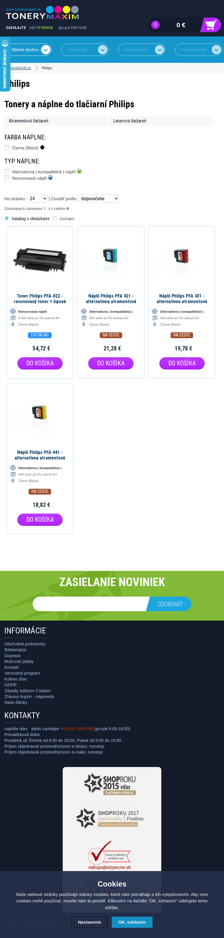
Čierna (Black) (28, 147)
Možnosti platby (19, 661)
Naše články (15, 702)
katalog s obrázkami (30, 218)
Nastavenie (89, 922)
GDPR (10, 685)
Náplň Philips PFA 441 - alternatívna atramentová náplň (40, 455)
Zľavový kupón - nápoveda (29, 696)
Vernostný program (22, 673)
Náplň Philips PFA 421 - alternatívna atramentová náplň (111, 298)
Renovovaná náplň (32, 177)
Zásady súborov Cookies (27, 690)
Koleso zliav (15, 679)
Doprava (12, 655)
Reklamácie (15, 649)
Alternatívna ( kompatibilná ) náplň (46, 171)
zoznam (67, 218)
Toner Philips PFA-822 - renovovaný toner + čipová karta (40, 298)
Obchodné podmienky (24, 644)
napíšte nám (15, 728)
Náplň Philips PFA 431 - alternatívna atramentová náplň (182, 298)
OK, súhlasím (132, 922)
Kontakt (11, 667)
